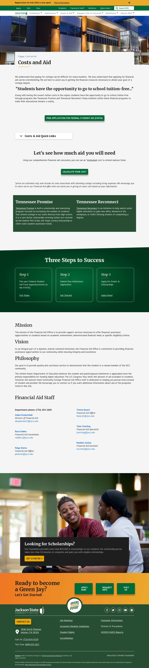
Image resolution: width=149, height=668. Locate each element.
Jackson (17, 656)
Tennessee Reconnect (86, 208)
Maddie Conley (83, 442)
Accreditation (66, 638)
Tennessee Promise (25, 208)
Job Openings (66, 620)
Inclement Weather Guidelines (74, 626)
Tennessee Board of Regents (52, 656)
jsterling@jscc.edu (85, 432)
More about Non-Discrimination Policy (38, 665)
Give (38, 8)
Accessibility (129, 655)
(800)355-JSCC (32, 644)
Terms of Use (111, 655)
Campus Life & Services (89, 13)
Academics (35, 13)
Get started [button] (33, 558)
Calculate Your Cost (74, 171)
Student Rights (67, 632)
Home (21, 56)
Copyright (120, 655)
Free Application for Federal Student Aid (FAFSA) (74, 118)
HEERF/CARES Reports (112, 632)
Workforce (111, 13)
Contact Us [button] (23, 621)
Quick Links (105, 8)
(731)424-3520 (30, 639)
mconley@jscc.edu (85, 449)
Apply (18, 8)
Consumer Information (112, 620)
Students (62, 8)
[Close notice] (129, 3)
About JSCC (126, 13)
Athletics (92, 8)
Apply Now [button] (84, 588)
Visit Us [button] (126, 588)
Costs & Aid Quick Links (40, 136)
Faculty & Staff (77, 8)
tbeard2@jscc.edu (85, 416)
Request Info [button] (107, 588)
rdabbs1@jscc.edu (24, 437)
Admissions (50, 13)
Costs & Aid (67, 13)
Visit (28, 8)
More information (61, 2)
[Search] (124, 8)
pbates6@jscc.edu (24, 454)
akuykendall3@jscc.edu (26, 421)
